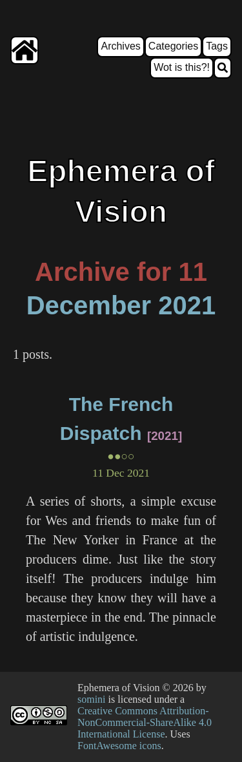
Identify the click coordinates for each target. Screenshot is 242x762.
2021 (187, 305)
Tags (217, 46)
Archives (120, 46)
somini (91, 699)
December (88, 305)
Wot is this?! (182, 67)
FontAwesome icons (119, 745)
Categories (173, 46)
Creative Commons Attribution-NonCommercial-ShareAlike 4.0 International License (144, 722)
